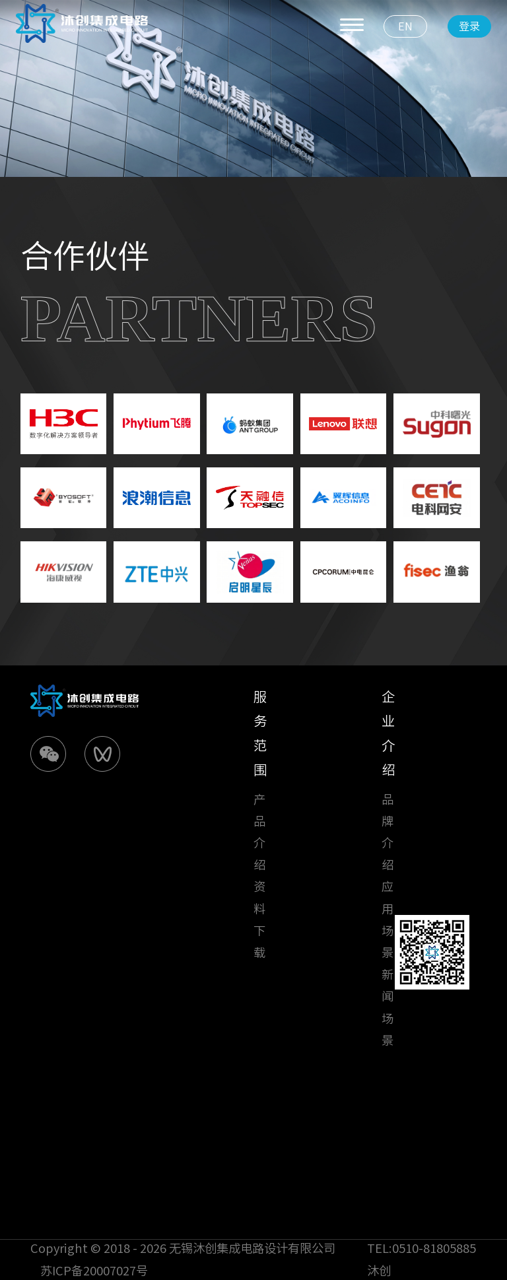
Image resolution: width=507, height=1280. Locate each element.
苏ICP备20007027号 (94, 1271)
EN (405, 26)
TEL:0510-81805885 (421, 1248)
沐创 (379, 1271)
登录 (469, 26)
